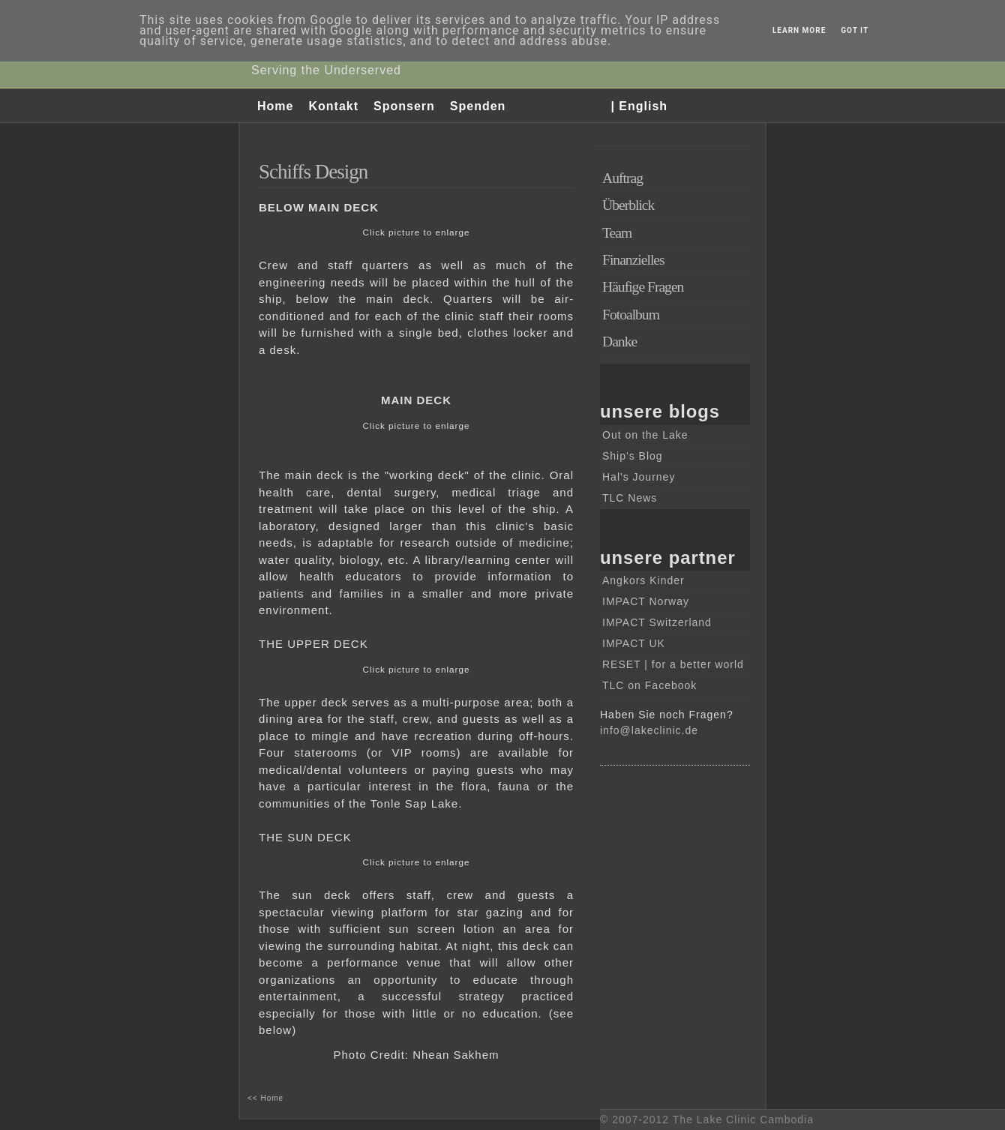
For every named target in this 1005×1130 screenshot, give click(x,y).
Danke (619, 341)
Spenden (478, 106)
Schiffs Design (313, 171)
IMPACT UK (633, 643)
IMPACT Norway (645, 601)
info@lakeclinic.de (649, 730)
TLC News (629, 498)
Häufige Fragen (642, 287)
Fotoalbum (630, 314)
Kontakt (333, 106)
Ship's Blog (632, 456)
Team (617, 233)
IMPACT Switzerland (657, 622)
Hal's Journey (638, 477)
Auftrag (622, 178)
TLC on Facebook (649, 685)
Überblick (628, 205)
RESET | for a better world (673, 664)
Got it (854, 30)
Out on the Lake (645, 435)
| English (639, 106)
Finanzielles (633, 260)
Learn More (799, 30)
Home (275, 106)
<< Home (266, 1098)
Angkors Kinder (643, 580)
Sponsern (404, 106)
